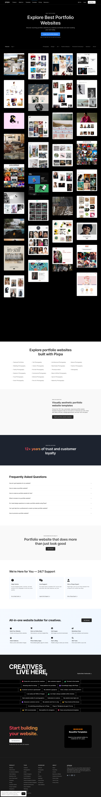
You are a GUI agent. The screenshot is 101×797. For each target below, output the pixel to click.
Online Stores (12, 769)
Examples (34, 2)
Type (12, 46)
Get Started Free (16, 740)
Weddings (26, 788)
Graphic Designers (28, 773)
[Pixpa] (7, 2)
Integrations (11, 788)
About (54, 767)
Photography (47, 46)
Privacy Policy (55, 782)
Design (54, 46)
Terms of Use (55, 780)
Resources (46, 2)
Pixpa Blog (55, 769)
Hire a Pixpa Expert (72, 596)
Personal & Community (78, 46)
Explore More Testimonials (84, 673)
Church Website (27, 786)
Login (84, 2)
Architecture (40, 782)
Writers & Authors (27, 792)
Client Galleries (12, 773)
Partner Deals (55, 777)
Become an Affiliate (57, 773)
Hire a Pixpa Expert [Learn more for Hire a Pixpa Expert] (13, 777)
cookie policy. (15, 794)
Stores (94, 46)
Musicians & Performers (29, 784)
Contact (54, 771)
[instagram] (74, 775)
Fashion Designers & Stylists (30, 780)
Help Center (11, 790)
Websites (11, 767)
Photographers (27, 769)
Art (59, 46)
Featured (7, 46)
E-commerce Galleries (14, 771)
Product (15, 2)
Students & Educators (57, 775)
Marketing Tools (12, 775)
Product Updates (12, 786)
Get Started (50, 548)
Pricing (40, 2)
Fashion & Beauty (66, 46)
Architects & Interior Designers (30, 782)
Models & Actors (27, 777)
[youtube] (67, 775)
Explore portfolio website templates (62, 416)
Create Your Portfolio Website (50, 34)
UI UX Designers (27, 775)
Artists (25, 771)
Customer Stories (13, 784)
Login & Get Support (44, 596)
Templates (28, 2)
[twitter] (70, 775)
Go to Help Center (16, 596)
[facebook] (72, 775)
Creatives (26, 767)
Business (88, 46)
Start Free (92, 2)
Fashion (39, 775)
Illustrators (26, 790)
